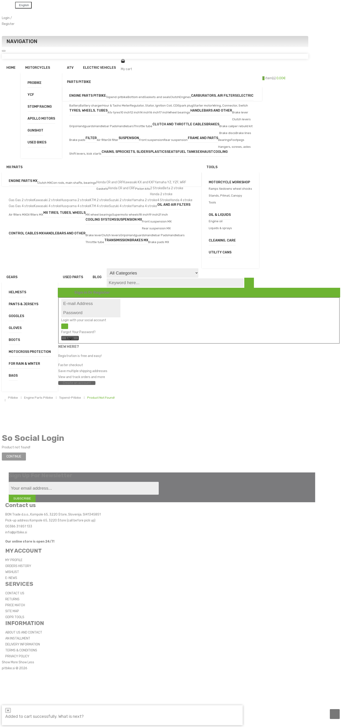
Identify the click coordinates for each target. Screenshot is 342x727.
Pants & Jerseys (23, 304)
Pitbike (13, 397)
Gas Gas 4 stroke (21, 206)
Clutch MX (44, 182)
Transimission (117, 240)
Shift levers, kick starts (85, 153)
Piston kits (142, 188)
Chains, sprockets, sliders (126, 152)
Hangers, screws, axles (234, 146)
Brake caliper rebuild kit (236, 126)
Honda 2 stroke (161, 194)
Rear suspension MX (156, 228)
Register (8, 24)
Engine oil (215, 221)
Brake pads (77, 140)
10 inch (125, 112)
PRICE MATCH (15, 605)
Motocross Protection (30, 352)
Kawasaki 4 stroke (47, 206)
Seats (172, 152)
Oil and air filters (173, 205)
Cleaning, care (222, 240)
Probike (35, 83)
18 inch (144, 214)
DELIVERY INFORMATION (22, 644)
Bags (13, 376)
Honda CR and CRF (109, 182)
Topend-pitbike (117, 97)
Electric (245, 96)
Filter (91, 138)
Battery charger (91, 105)
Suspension (129, 138)
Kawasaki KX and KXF (138, 182)
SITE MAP (12, 611)
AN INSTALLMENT (17, 638)
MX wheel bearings (99, 214)
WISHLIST (12, 572)
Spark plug (185, 105)
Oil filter (113, 140)
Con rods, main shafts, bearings (73, 182)
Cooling (220, 152)
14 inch (144, 112)
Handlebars (125, 126)
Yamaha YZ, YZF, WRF (170, 182)
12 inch (135, 112)
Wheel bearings (179, 112)
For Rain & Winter (24, 364)
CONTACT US (14, 593)
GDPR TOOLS (14, 617)
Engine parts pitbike (87, 96)
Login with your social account (83, 320)
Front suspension (151, 140)
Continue (13, 456)
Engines (185, 97)
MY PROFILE (13, 560)
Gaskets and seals (157, 97)
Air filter (102, 140)
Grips (73, 126)
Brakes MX (139, 240)
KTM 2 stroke (99, 200)
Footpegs (237, 140)
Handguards (85, 126)
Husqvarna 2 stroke (75, 200)
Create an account (77, 383)
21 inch (163, 214)
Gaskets (102, 188)
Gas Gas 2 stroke (21, 200)
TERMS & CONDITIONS (21, 650)
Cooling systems (101, 220)
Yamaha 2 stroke (144, 200)
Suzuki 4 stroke (120, 206)
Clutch (174, 97)
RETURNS (12, 599)
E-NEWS (11, 578)
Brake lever (240, 112)
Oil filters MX (34, 214)
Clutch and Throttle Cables (179, 124)
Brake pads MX (158, 242)
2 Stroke (156, 188)
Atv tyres (114, 112)
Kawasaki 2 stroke (47, 200)
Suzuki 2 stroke (120, 200)
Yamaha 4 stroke (144, 206)
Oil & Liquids (220, 215)
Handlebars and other (211, 110)
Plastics (158, 152)
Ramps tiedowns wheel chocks (230, 188)
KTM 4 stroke (99, 206)
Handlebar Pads (105, 126)
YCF (31, 95)
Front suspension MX (157, 221)
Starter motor (202, 105)
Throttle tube (143, 126)
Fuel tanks (187, 152)
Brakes (212, 124)
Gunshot (35, 130)
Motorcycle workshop (229, 182)
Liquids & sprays (220, 228)
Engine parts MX (23, 181)
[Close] (8, 710)
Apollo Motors (41, 119)
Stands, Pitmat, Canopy (225, 195)
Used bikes (37, 142)
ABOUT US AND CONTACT (23, 632)
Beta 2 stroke (173, 188)
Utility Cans (220, 252)
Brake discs (227, 133)
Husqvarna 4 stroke (75, 206)
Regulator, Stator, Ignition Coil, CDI (154, 105)
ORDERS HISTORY (18, 566)
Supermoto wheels (125, 214)
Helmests (17, 292)
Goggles (16, 316)
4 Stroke (163, 200)
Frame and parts (203, 138)
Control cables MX (26, 233)
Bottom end (136, 97)
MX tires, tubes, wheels (64, 213)
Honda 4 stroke (181, 200)
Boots (14, 340)
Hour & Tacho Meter (116, 105)
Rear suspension (176, 140)
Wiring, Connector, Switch (230, 105)
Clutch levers (241, 119)
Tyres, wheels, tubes (88, 110)
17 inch (163, 112)
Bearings (224, 140)
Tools (212, 202)
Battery (74, 105)
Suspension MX (129, 220)
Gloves (15, 328)
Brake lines (243, 133)
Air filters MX (17, 214)
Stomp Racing (40, 107)
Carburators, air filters (214, 96)
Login (6, 18)
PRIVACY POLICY (17, 656)
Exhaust (205, 152)
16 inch (154, 112)
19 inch (153, 214)
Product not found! (101, 397)
